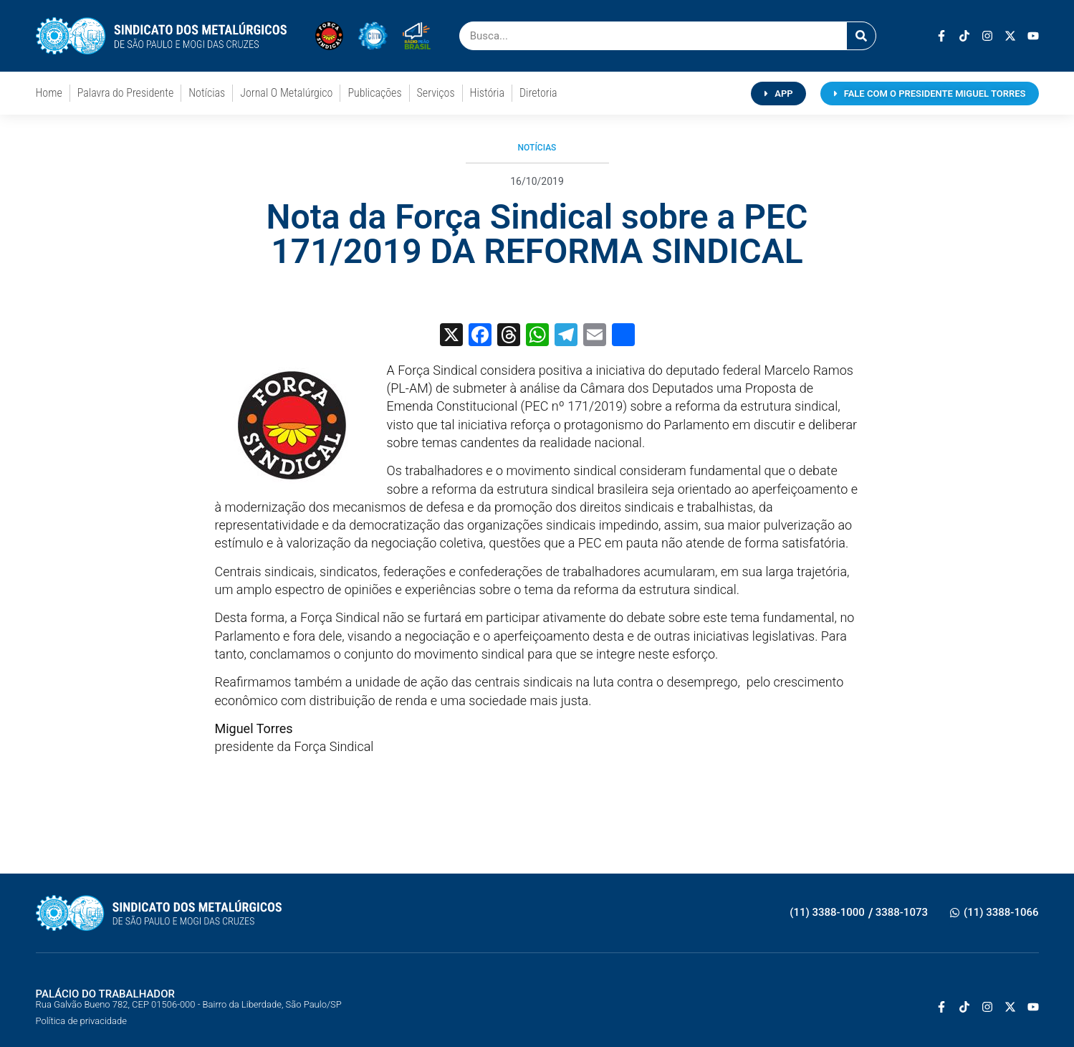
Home (49, 93)
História (487, 93)
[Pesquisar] (861, 35)
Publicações (374, 93)
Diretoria (538, 93)
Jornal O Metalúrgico (286, 93)
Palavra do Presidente (125, 93)
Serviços (436, 93)
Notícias (206, 93)
